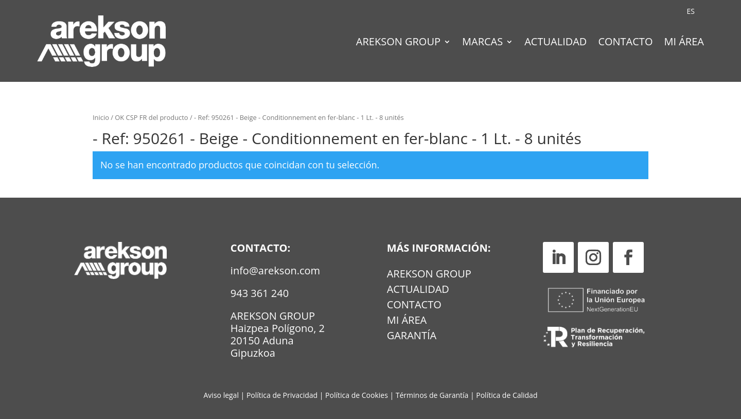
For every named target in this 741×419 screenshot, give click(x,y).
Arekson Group (398, 43)
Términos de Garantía (433, 395)
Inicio (101, 117)
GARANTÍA (411, 337)
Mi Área (684, 43)
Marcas (482, 43)
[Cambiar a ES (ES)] (691, 11)
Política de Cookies (357, 395)
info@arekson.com (275, 270)
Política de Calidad (506, 395)
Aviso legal (221, 395)
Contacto (625, 43)
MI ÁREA (407, 322)
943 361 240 (260, 293)
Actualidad (555, 43)
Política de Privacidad (281, 395)
